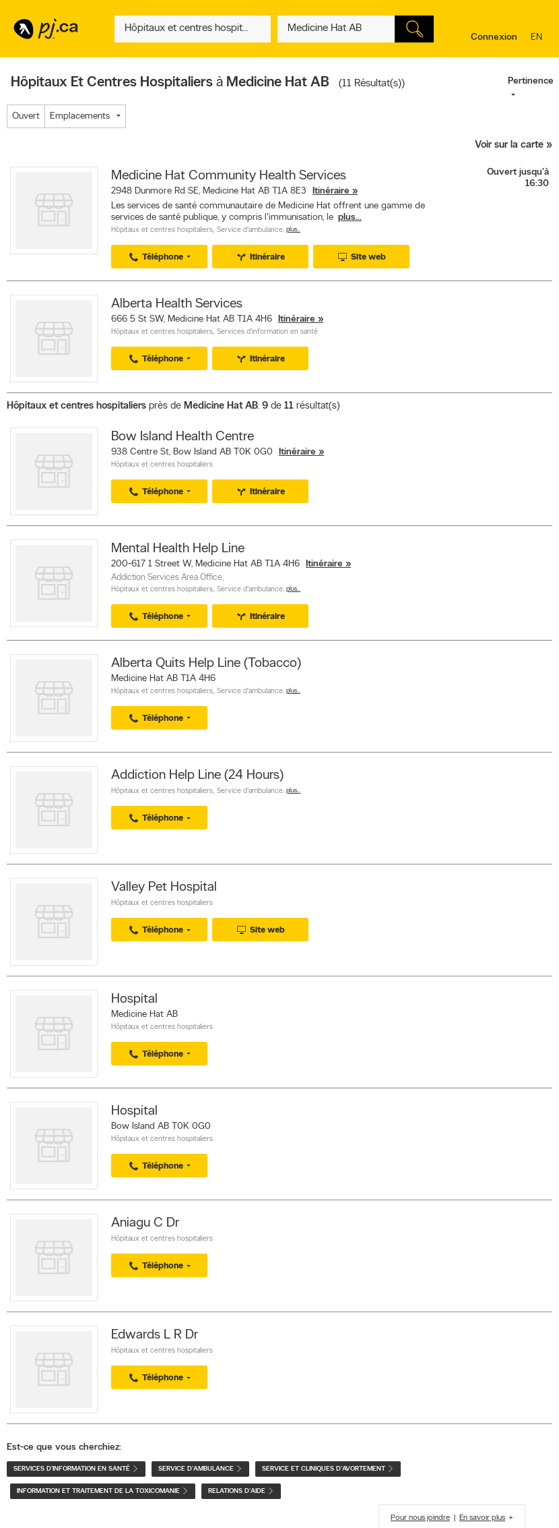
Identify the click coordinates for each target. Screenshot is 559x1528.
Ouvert (26, 116)
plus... (350, 217)
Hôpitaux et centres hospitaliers (162, 230)
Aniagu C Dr (145, 1223)
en (538, 38)
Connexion (494, 37)
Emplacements (80, 116)
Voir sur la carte (509, 145)
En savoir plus (482, 1518)
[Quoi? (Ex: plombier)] (192, 29)
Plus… (293, 229)
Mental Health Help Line (177, 549)
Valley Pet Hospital (164, 887)
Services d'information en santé (267, 332)
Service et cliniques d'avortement (328, 1469)
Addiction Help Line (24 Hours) (197, 775)
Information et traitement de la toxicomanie (103, 1491)
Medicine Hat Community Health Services (228, 176)
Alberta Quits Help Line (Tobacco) (206, 663)
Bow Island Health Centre (182, 437)
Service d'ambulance (250, 230)
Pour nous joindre (420, 1518)
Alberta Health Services (176, 304)
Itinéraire (331, 191)
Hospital (134, 999)
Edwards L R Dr (154, 1335)
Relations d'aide (241, 1491)
